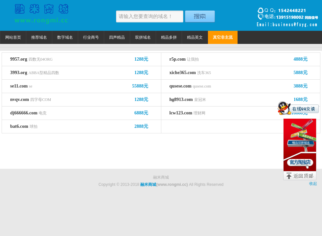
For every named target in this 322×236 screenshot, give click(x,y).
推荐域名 (39, 37)
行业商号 (91, 37)
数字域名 (65, 37)
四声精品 (117, 37)
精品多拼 (169, 37)
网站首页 (13, 37)
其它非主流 (223, 37)
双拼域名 (143, 37)
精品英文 (195, 37)
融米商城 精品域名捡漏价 (41, 15)
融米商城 (148, 184)
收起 (313, 183)
